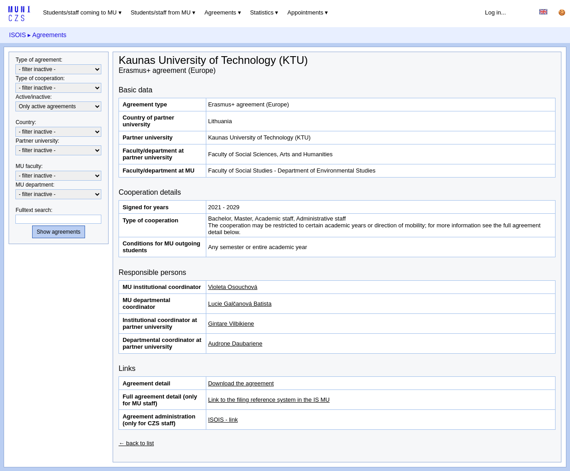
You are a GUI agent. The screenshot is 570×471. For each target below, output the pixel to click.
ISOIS (17, 34)
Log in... (495, 12)
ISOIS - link (223, 419)
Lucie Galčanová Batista (239, 303)
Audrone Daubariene (235, 343)
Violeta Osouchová (232, 287)
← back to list (136, 443)
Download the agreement (241, 383)
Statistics (262, 12)
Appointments (305, 12)
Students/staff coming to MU (80, 12)
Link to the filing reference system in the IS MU (269, 399)
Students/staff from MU (161, 12)
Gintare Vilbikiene (231, 323)
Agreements (220, 12)
